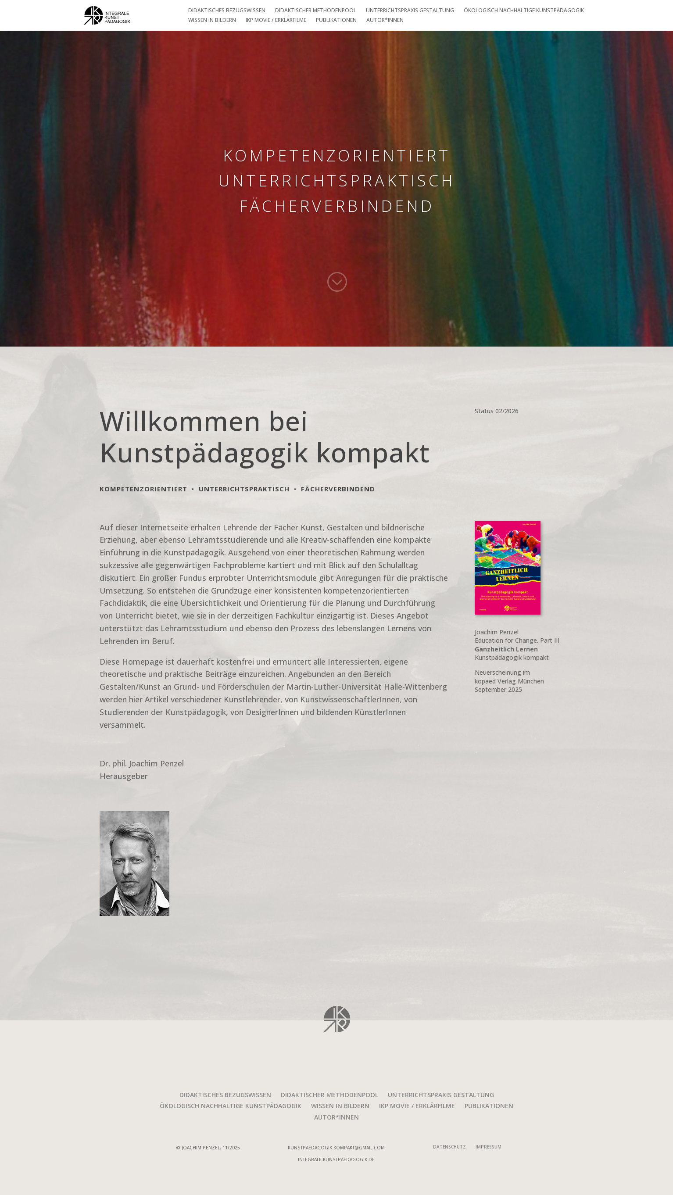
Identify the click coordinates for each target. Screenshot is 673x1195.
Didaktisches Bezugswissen (226, 11)
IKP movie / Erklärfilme (276, 21)
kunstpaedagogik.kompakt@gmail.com (336, 1148)
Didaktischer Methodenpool (315, 11)
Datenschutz (449, 1147)
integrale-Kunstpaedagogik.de (336, 1159)
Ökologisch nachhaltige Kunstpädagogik (524, 11)
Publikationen (336, 21)
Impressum (488, 1147)
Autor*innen (385, 21)
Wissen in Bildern (212, 21)
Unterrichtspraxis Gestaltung (410, 11)
